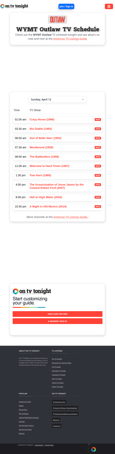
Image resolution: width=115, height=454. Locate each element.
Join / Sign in (66, 6)
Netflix (21, 406)
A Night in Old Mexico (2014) (48, 206)
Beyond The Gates (25, 429)
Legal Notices (39, 445)
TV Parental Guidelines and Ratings (65, 414)
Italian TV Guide (57, 387)
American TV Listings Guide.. (70, 217)
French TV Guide (57, 383)
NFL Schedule (24, 414)
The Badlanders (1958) (44, 156)
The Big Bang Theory (26, 425)
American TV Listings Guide (70, 39)
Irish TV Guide (57, 379)
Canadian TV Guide (58, 375)
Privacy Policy (49, 445)
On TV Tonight (57, 359)
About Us (56, 420)
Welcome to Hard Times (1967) (49, 165)
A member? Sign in (57, 321)
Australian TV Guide (59, 371)
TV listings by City (59, 402)
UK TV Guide (56, 367)
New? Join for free (57, 314)
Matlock (22, 433)
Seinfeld (22, 421)
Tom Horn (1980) (40, 175)
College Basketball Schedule (29, 418)
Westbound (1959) (41, 147)
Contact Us (57, 426)
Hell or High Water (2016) (46, 197)
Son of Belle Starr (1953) (45, 138)
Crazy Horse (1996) (42, 119)
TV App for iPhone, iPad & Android (65, 408)
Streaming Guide (25, 402)
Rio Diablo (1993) (41, 128)
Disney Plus (23, 410)
